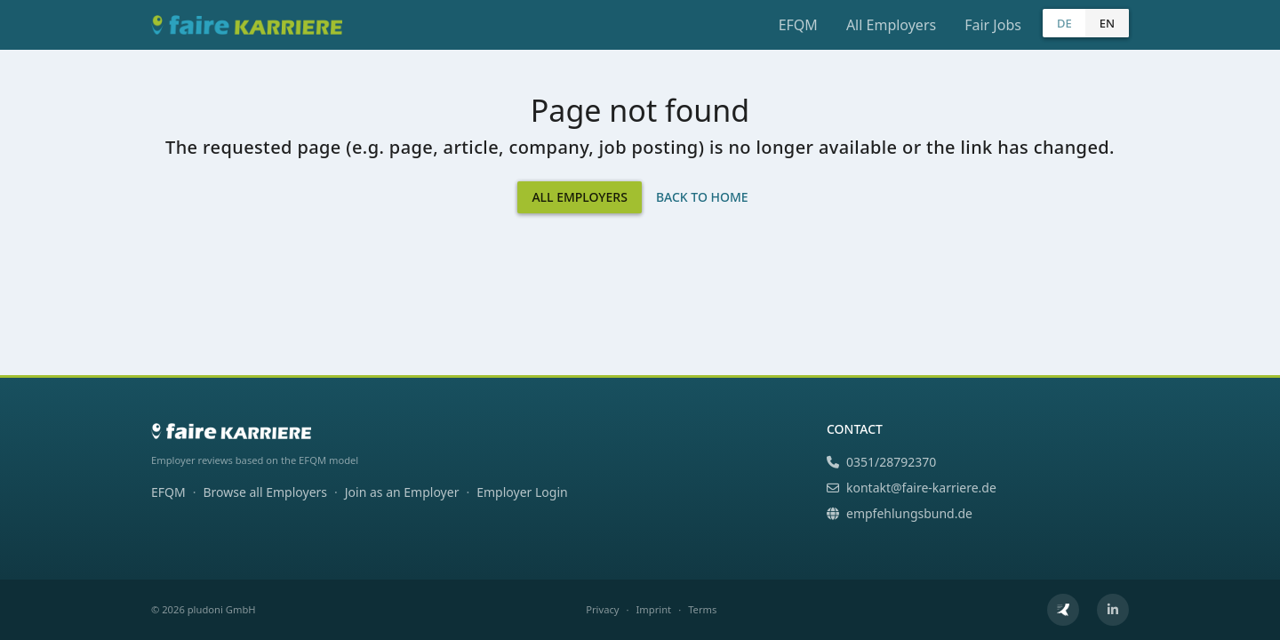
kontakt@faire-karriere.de (911, 487)
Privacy (602, 609)
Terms (702, 609)
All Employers (891, 25)
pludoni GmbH (222, 609)
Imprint (654, 609)
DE (1064, 23)
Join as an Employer (402, 492)
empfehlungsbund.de (899, 513)
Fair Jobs (992, 25)
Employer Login (521, 492)
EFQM (798, 25)
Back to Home (702, 196)
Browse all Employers (265, 492)
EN (1107, 23)
